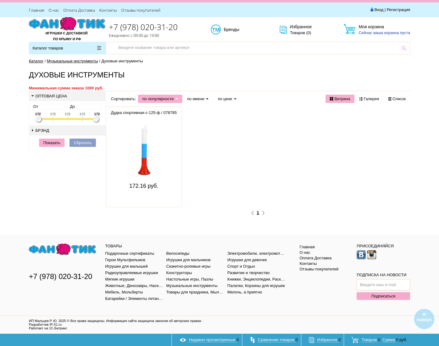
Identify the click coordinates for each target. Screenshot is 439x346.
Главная (36, 10)
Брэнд (40, 130)
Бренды (238, 30)
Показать (51, 142)
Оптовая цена (49, 96)
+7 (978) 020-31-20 (143, 27)
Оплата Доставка (79, 10)
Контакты (108, 10)
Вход (378, 9)
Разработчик (45, 324)
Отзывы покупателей (140, 10)
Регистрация (398, 9)
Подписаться (383, 296)
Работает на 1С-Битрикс (48, 328)
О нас (54, 10)
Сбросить (83, 142)
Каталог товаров (67, 48)
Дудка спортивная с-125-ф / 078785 (144, 112)
